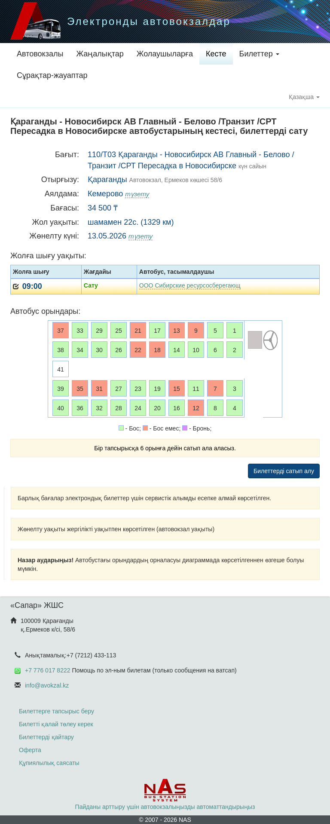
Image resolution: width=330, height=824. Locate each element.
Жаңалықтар (99, 54)
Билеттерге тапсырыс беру (56, 711)
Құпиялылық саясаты (49, 762)
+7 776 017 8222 (47, 670)
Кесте (216, 54)
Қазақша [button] (304, 96)
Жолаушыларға (165, 54)
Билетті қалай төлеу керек (56, 724)
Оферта (30, 750)
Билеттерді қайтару (46, 737)
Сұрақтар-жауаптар (52, 75)
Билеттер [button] (259, 54)
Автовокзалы (40, 54)
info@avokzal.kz (47, 685)
